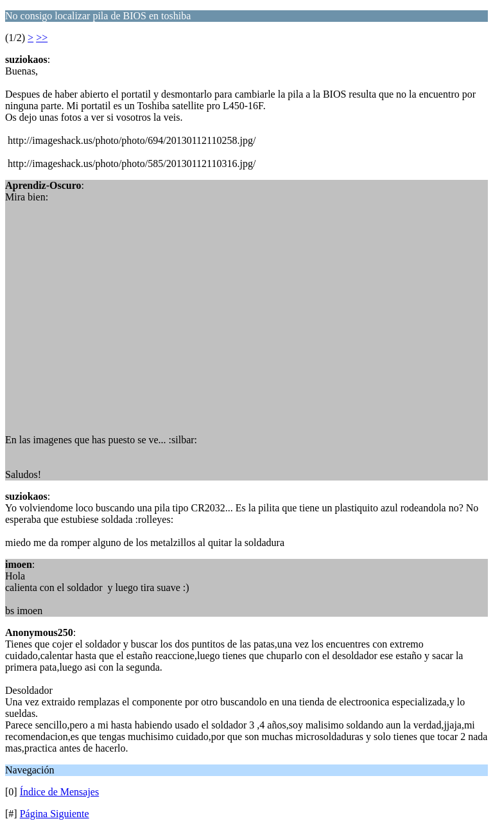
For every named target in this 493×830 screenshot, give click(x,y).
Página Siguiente (54, 813)
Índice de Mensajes (59, 791)
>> (42, 37)
